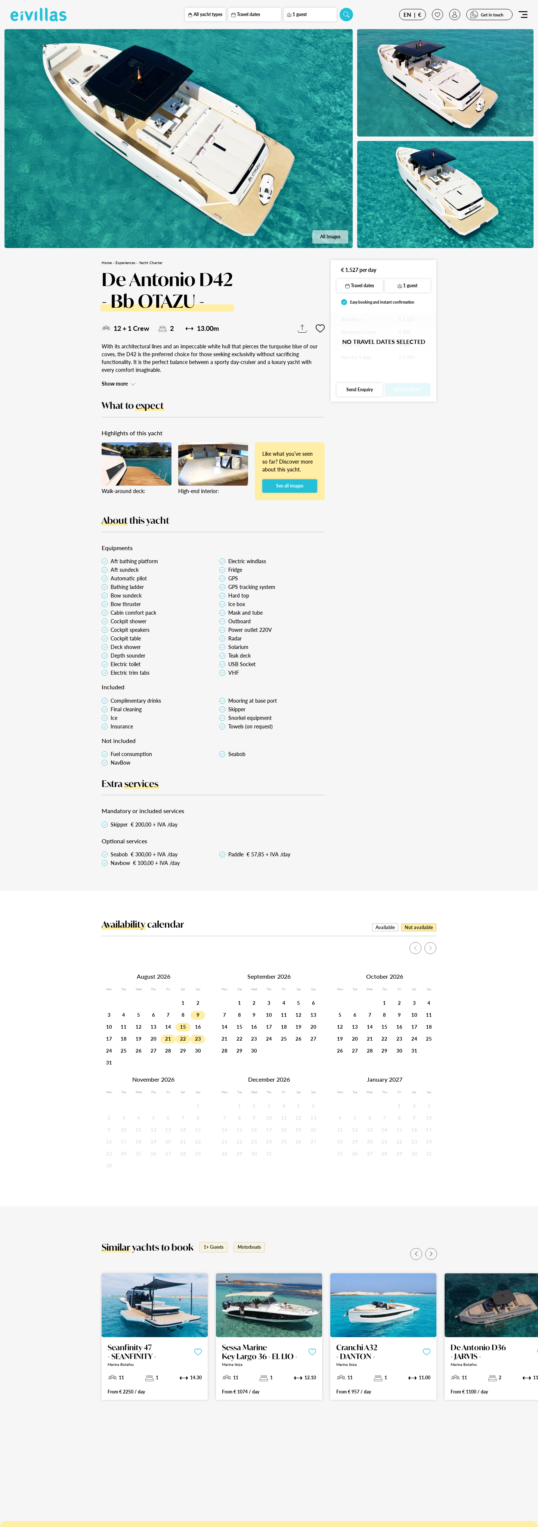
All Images (330, 236)
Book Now (407, 389)
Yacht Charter (151, 262)
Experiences (125, 262)
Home (107, 262)
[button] (416, 1254)
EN (407, 14)
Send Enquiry (359, 389)
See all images (289, 486)
